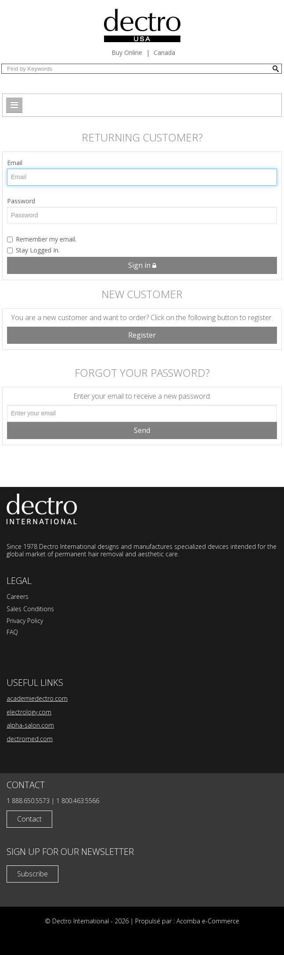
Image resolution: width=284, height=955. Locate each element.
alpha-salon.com (30, 725)
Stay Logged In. (33, 250)
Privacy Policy (25, 620)
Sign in (142, 265)
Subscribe (32, 874)
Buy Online (126, 52)
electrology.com (29, 712)
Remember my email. (41, 239)
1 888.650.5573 (28, 800)
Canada (164, 52)
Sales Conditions (30, 609)
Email (14, 163)
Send (142, 430)
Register (142, 335)
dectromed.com (30, 739)
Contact (29, 819)
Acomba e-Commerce (207, 921)
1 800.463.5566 (77, 800)
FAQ (12, 632)
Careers (18, 596)
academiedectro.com (37, 698)
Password (21, 201)
